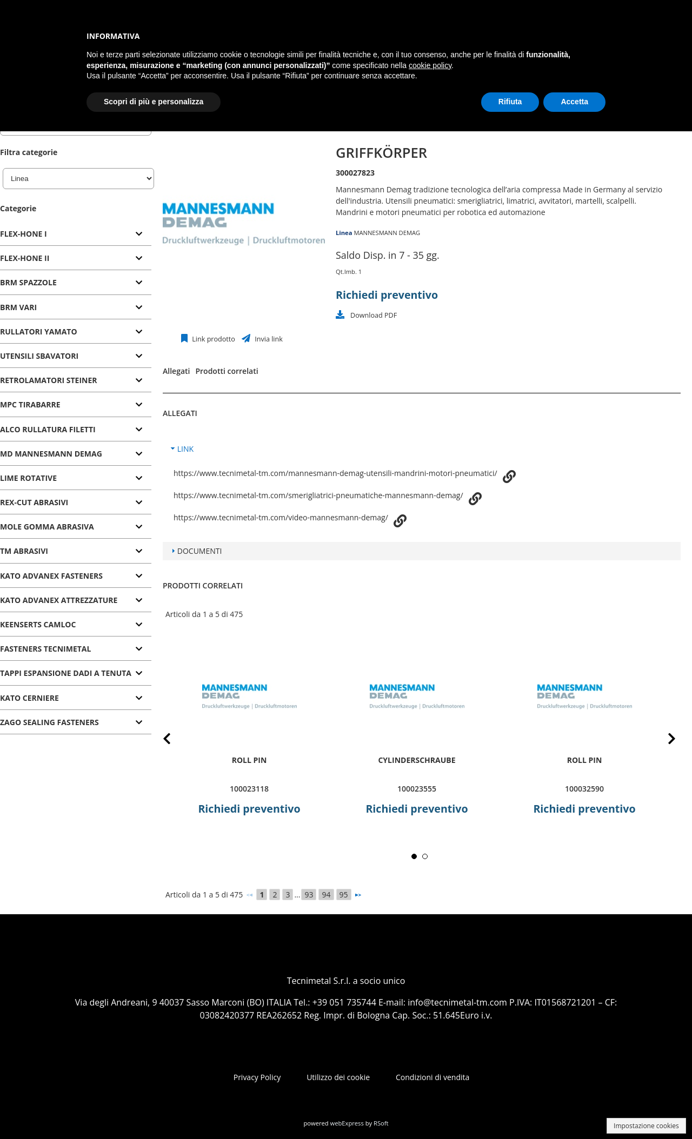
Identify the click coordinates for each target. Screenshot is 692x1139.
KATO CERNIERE (29, 698)
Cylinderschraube (416, 760)
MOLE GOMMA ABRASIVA (47, 526)
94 (326, 894)
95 (344, 894)
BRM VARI (18, 307)
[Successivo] (358, 894)
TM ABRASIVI (24, 551)
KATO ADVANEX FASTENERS (51, 576)
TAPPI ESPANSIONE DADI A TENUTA (65, 673)
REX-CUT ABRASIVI (34, 502)
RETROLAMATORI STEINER (48, 380)
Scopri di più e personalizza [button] (153, 101)
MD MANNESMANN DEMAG (51, 453)
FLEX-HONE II (24, 258)
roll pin (249, 760)
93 (308, 894)
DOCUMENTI (199, 551)
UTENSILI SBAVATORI (39, 356)
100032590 (584, 788)
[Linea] (78, 178)
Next (663, 740)
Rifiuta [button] (510, 101)
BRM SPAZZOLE (28, 282)
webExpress (347, 1123)
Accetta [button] (574, 101)
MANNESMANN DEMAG (387, 233)
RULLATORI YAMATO (38, 331)
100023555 (416, 788)
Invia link (268, 339)
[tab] (75, 234)
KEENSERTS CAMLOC (38, 624)
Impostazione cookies (646, 1125)
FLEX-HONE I (23, 234)
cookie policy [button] (430, 65)
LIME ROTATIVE (28, 478)
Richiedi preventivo (387, 294)
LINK (185, 449)
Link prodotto (212, 339)
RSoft (381, 1123)
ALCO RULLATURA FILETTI (48, 429)
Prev (175, 740)
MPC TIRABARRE (30, 404)
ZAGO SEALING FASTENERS (49, 722)
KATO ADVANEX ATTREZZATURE (58, 600)
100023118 (249, 788)
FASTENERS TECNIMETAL (45, 649)
